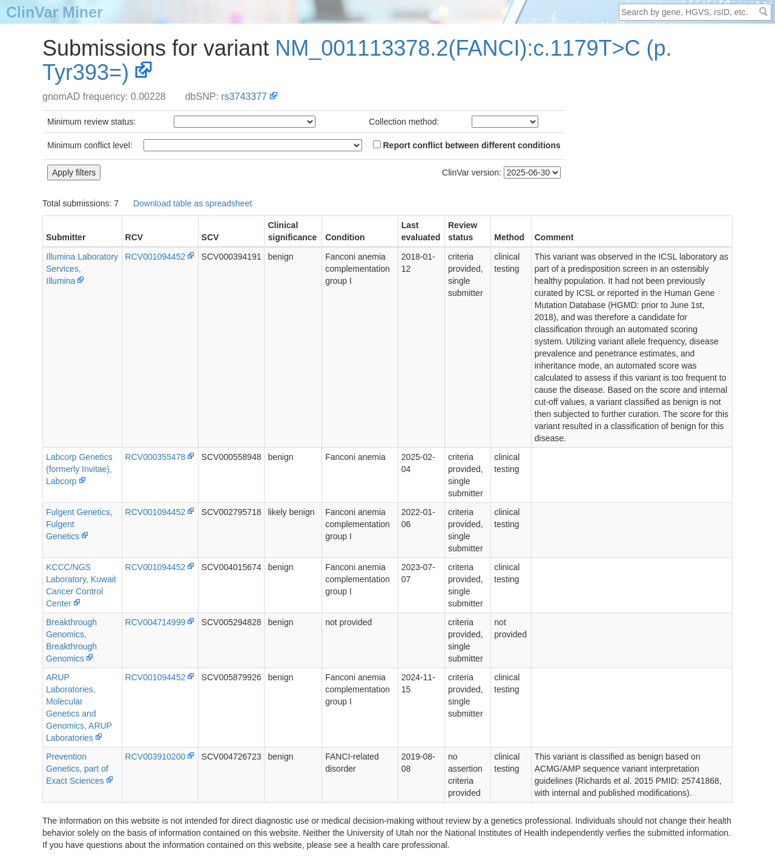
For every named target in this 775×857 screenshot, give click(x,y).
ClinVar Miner (54, 12)
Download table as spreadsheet (192, 203)
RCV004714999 (155, 622)
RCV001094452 (155, 256)
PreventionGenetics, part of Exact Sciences (77, 769)
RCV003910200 (155, 756)
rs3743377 (244, 96)
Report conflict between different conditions (467, 145)
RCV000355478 (155, 457)
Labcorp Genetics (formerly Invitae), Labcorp (79, 469)
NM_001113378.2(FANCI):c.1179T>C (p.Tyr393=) (357, 60)
